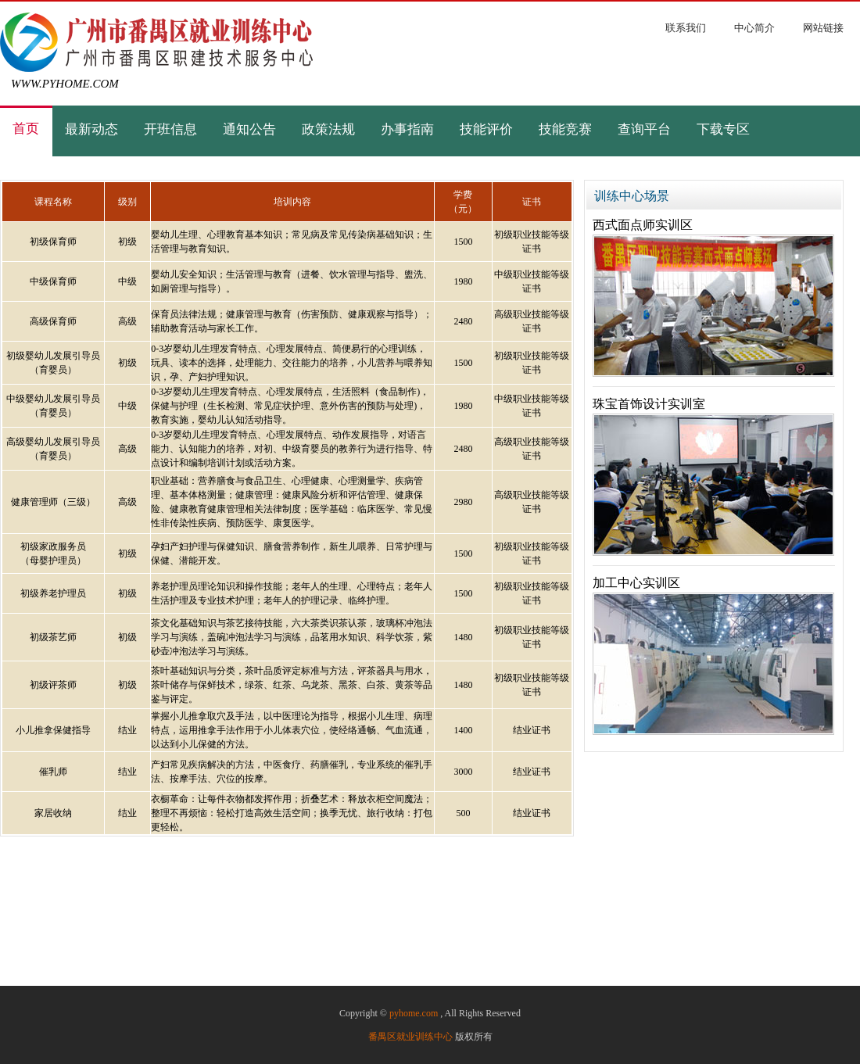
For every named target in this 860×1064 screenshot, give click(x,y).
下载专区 (723, 130)
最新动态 (91, 130)
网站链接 (823, 28)
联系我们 (685, 28)
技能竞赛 (565, 130)
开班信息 (170, 130)
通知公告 (249, 130)
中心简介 (754, 28)
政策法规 (328, 130)
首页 (26, 129)
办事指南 (407, 130)
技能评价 (486, 130)
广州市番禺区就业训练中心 (156, 42)
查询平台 (644, 130)
